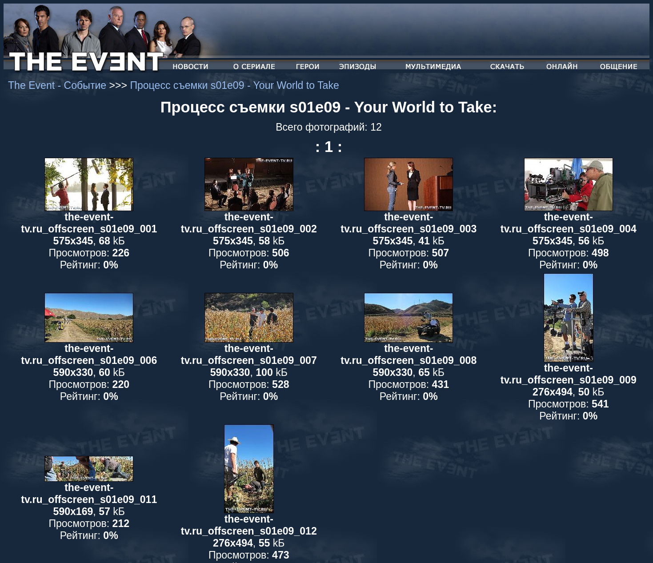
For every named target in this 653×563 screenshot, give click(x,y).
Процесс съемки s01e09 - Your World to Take (234, 85)
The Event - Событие (58, 85)
